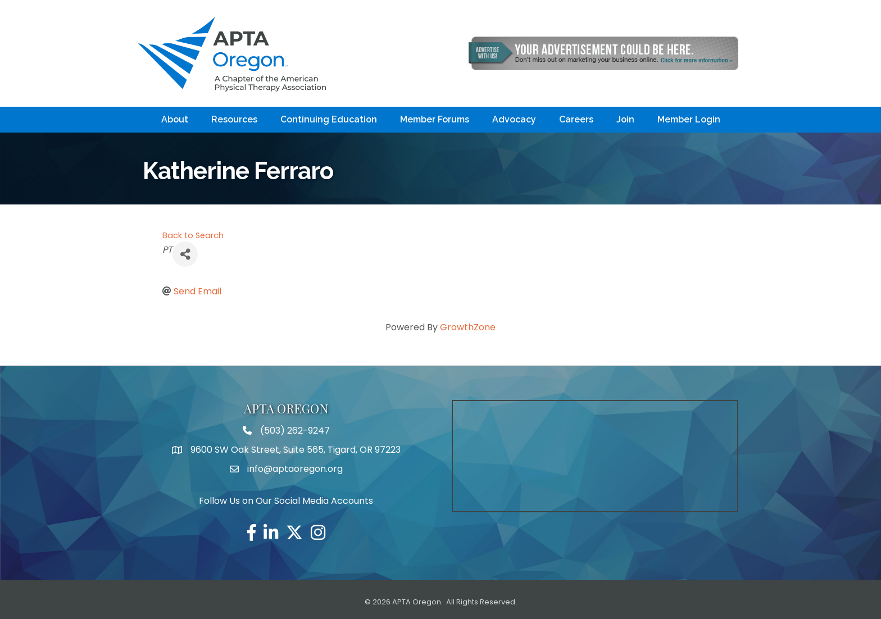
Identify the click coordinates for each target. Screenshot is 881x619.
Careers (576, 119)
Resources (234, 119)
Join (625, 119)
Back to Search (193, 235)
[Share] (185, 254)
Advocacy (514, 119)
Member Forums (434, 119)
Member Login (688, 119)
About (174, 119)
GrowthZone (468, 327)
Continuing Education (328, 119)
